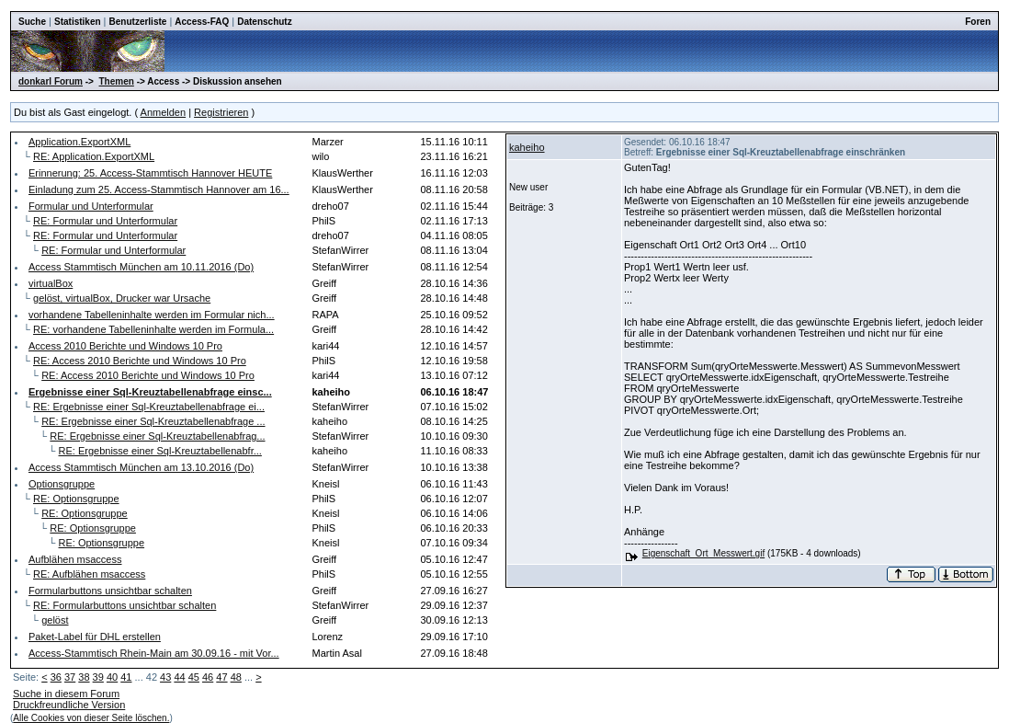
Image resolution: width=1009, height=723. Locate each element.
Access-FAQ (202, 22)
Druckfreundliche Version (69, 704)
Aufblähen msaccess (75, 559)
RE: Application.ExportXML (93, 156)
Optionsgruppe (61, 483)
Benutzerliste (138, 22)
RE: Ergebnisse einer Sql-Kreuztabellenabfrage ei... (149, 406)
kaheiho (527, 147)
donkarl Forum (50, 81)
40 (112, 677)
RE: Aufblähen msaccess (89, 574)
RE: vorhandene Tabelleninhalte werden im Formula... (153, 329)
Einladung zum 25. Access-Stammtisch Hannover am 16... (158, 189)
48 (236, 677)
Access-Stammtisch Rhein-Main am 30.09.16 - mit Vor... (153, 653)
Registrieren (221, 112)
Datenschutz (264, 22)
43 (165, 677)
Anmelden (164, 112)
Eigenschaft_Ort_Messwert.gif (703, 553)
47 (221, 677)
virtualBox (50, 283)
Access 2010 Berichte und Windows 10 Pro (125, 345)
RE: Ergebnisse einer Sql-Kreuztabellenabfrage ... (153, 421)
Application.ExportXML (79, 141)
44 (179, 677)
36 (56, 677)
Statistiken (77, 22)
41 (125, 677)
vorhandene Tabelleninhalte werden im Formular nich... (151, 314)
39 (98, 677)
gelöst (54, 619)
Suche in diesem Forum (66, 693)
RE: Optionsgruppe (76, 498)
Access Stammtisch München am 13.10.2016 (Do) (141, 467)
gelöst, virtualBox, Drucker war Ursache (121, 298)
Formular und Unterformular (90, 206)
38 (83, 677)
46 (207, 677)
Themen (116, 81)
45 (193, 677)
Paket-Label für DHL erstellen (94, 636)
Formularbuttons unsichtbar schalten (110, 590)
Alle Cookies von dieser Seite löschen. (91, 718)
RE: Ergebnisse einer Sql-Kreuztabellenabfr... (160, 450)
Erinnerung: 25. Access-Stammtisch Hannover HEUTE (150, 172)
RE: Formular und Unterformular (105, 220)
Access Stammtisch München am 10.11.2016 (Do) (141, 266)
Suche (32, 22)
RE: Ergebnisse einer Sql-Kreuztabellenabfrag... (157, 436)
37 (69, 677)
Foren (978, 22)
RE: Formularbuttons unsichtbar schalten (124, 605)
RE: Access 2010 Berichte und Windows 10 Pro (139, 360)
